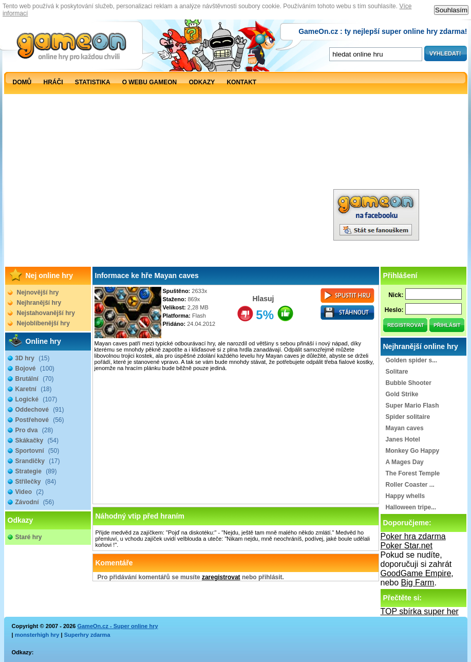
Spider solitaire (408, 416)
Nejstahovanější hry (46, 313)
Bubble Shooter (408, 383)
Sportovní (37, 450)
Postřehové (39, 420)
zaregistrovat (221, 577)
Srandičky (37, 461)
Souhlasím (451, 10)
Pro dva (34, 430)
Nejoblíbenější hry (43, 323)
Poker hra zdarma (413, 536)
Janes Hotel (403, 439)
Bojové (34, 368)
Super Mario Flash (412, 405)
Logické (36, 399)
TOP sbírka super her (420, 611)
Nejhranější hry (39, 302)
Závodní (34, 502)
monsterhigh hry (37, 635)
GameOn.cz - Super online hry (117, 626)
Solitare (397, 371)
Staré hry (28, 537)
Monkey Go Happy (413, 450)
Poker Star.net (406, 545)
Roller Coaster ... (410, 484)
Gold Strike (402, 394)
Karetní (33, 389)
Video (29, 491)
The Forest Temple (413, 473)
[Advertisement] (192, 169)
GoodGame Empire (416, 573)
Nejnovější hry (38, 292)
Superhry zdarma (87, 635)
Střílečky (35, 481)
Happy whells (405, 496)
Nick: (395, 295)
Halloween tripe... (411, 507)
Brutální (34, 378)
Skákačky (37, 440)
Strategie (36, 471)
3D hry (32, 358)
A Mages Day (405, 462)
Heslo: (394, 310)
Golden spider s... (412, 360)
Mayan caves (405, 428)
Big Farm (418, 582)
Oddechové (39, 409)
